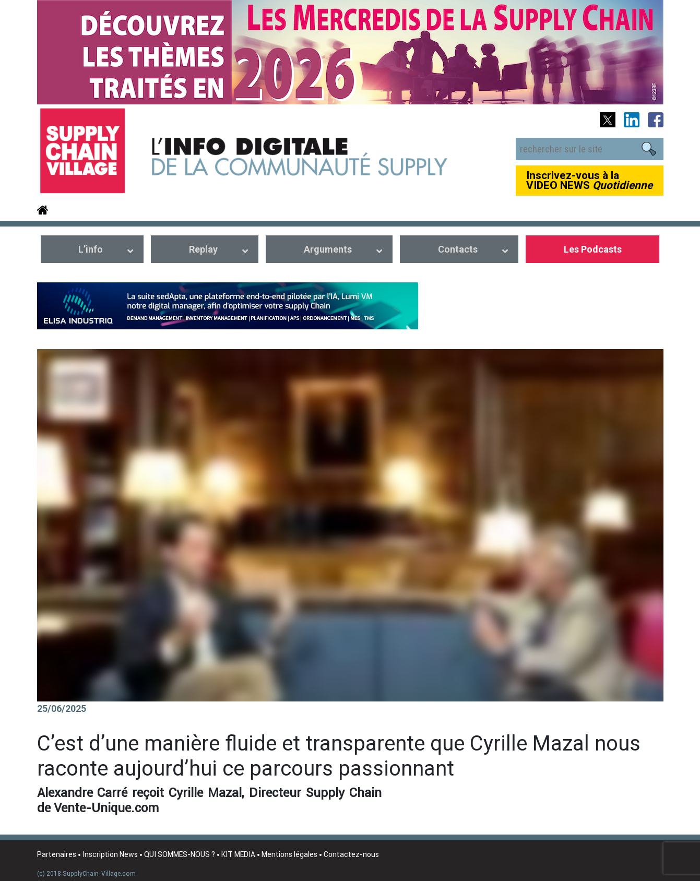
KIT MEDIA (238, 854)
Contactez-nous (351, 854)
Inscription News (110, 854)
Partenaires (56, 854)
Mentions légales (289, 854)
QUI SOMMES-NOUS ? (179, 854)
